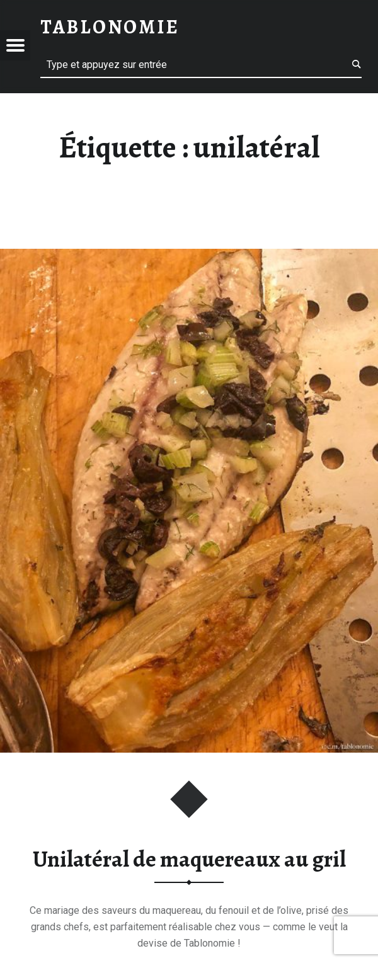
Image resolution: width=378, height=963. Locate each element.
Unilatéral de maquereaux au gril (189, 859)
